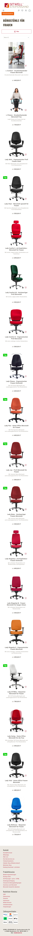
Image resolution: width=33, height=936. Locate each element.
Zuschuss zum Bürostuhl (10, 885)
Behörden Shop (7, 865)
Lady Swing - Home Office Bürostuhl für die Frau (16, 737)
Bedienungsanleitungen (9, 874)
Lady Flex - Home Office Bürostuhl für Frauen (16, 426)
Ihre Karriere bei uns (8, 859)
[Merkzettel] (22, 10)
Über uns (5, 857)
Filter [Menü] (16, 31)
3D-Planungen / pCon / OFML (11, 878)
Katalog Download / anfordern (11, 867)
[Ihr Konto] (26, 10)
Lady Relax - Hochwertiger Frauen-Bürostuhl (16, 515)
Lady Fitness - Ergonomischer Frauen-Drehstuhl (16, 382)
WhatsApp (6, 855)
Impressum (6, 900)
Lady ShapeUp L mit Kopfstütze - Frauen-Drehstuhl (16, 559)
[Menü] (3, 10)
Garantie (5, 898)
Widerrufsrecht (7, 902)
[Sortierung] (16, 37)
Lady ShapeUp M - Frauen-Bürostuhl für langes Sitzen (16, 604)
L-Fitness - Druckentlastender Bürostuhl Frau (16, 116)
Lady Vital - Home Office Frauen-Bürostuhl (16, 781)
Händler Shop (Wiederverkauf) (11, 863)
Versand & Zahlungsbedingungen (12, 882)
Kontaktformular (7, 852)
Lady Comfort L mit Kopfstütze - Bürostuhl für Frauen (16, 249)
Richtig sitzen (7, 876)
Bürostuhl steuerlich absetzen (11, 887)
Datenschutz (6, 896)
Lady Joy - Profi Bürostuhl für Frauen (16, 471)
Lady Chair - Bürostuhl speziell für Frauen (16, 204)
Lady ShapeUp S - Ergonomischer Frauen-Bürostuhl (16, 648)
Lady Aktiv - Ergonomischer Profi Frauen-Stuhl (16, 160)
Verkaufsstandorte (8, 13)
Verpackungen (7, 906)
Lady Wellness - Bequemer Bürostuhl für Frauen (16, 825)
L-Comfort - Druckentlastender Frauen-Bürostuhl (16, 71)
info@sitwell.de (18, 933)
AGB (4, 894)
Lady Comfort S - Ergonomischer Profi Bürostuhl (16, 338)
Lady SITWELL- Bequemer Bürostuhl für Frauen (16, 692)
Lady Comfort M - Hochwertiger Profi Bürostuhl (16, 293)
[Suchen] (18, 10)
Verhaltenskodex (7, 904)
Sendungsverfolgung (9, 880)
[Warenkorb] (29, 10)
